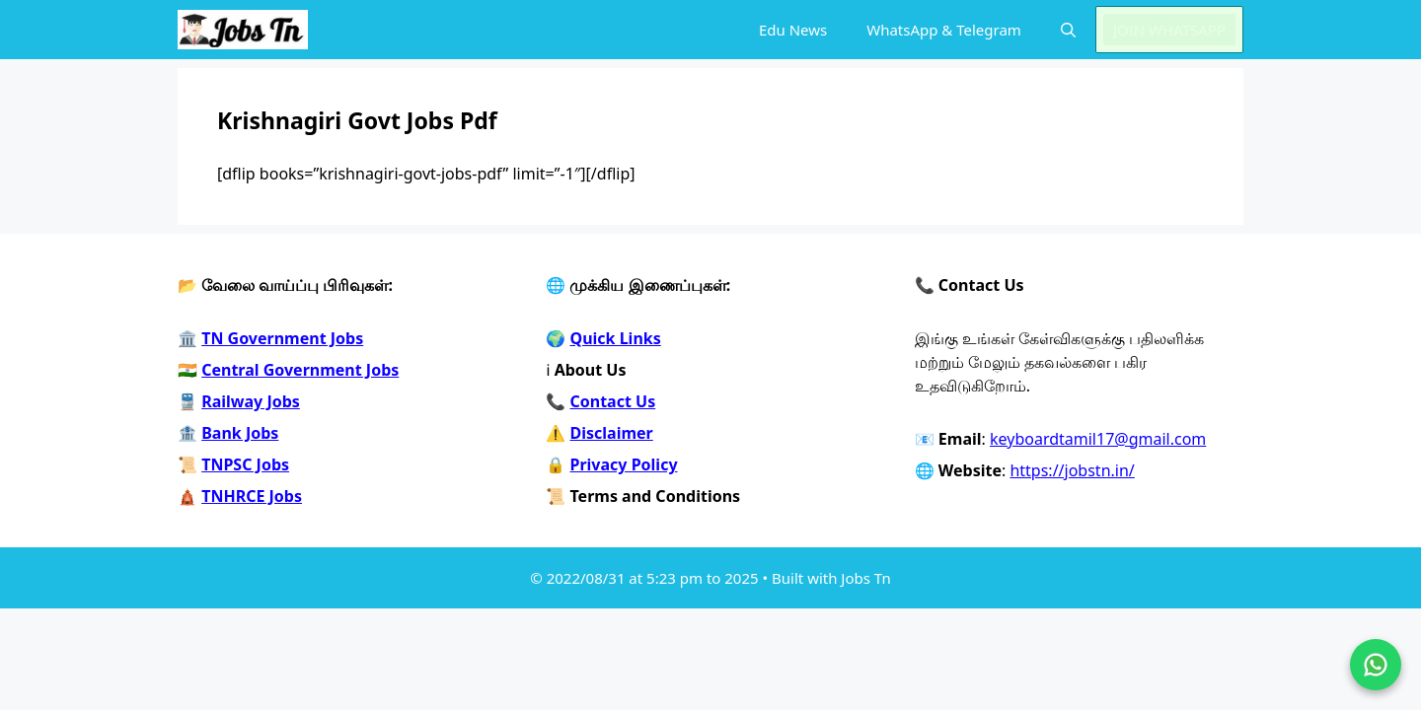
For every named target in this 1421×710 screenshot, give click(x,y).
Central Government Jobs (300, 370)
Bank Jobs (239, 433)
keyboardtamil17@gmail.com (1098, 439)
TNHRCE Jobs (251, 496)
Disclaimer (611, 433)
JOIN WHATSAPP (1169, 29)
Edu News (793, 29)
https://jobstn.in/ (1072, 470)
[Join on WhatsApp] (1375, 664)
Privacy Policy (624, 464)
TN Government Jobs (282, 338)
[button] (1068, 29)
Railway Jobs (250, 401)
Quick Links (615, 338)
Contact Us (613, 401)
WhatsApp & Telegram (943, 29)
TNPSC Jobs (245, 464)
